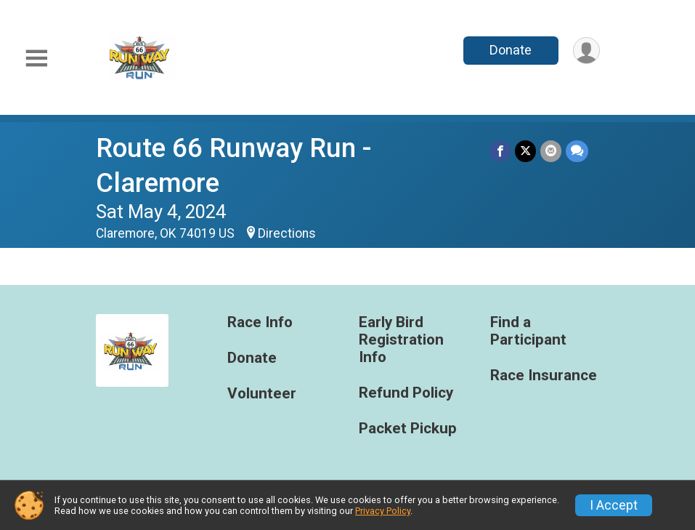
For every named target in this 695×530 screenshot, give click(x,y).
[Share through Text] (577, 150)
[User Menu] (586, 50)
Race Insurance (543, 375)
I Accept (614, 505)
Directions (287, 233)
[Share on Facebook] (500, 150)
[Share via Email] (550, 150)
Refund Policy (406, 393)
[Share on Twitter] (525, 150)
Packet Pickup (408, 428)
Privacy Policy (382, 510)
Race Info (260, 322)
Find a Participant (528, 331)
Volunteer (261, 393)
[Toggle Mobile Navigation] (36, 58)
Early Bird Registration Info (401, 340)
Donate (510, 49)
